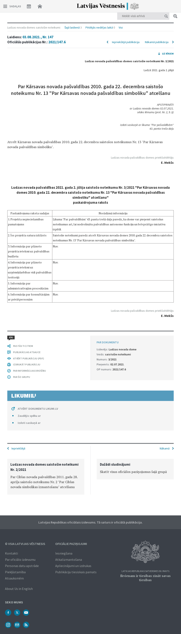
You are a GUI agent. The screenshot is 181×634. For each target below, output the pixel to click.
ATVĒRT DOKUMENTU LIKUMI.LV (38, 409)
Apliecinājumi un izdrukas (73, 566)
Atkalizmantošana (68, 559)
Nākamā (165, 448)
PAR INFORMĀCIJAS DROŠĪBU (29, 370)
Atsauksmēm (14, 578)
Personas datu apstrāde (22, 566)
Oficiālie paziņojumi (71, 544)
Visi (121, 27)
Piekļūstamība (15, 572)
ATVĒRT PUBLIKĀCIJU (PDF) (28, 358)
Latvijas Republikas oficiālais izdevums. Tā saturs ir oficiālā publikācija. (90, 522)
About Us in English (19, 589)
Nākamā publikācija (156, 42)
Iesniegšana (63, 553)
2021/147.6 (57, 42)
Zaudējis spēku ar (29, 416)
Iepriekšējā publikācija (126, 42)
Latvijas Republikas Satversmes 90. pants (145, 571)
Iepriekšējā (18, 448)
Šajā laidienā (72, 27)
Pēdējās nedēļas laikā (99, 27)
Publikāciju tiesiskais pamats (76, 572)
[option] (45, 477)
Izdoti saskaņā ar (29, 423)
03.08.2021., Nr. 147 (38, 37)
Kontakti (11, 553)
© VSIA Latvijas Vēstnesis (25, 544)
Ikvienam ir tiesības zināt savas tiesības (145, 578)
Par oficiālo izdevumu (20, 559)
